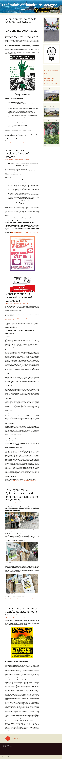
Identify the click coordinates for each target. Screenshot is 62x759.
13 (52, 41)
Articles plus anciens (12, 738)
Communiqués (18, 13)
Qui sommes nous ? (10, 13)
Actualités (15, 25)
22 (44, 145)
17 (55, 41)
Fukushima (18, 617)
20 (57, 41)
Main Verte (18, 25)
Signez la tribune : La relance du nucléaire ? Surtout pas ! (18, 297)
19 (56, 41)
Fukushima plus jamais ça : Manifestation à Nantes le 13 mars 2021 (22, 612)
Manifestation (23, 25)
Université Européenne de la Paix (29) (50, 83)
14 (53, 41)
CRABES (45, 73)
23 (45, 145)
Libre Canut (46, 75)
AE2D (45, 68)
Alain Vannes (29, 25)
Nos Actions (30, 13)
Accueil (3, 13)
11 (51, 41)
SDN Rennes (46, 76)
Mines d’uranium (38, 13)
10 (50, 41)
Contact (48, 13)
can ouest (19, 303)
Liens (44, 13)
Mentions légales (6, 749)
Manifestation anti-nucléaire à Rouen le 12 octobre (19, 154)
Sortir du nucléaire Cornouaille (49, 78)
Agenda (24, 13)
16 (54, 41)
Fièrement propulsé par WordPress (8, 756)
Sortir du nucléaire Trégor (48, 80)
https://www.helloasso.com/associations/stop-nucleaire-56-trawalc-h (21, 142)
